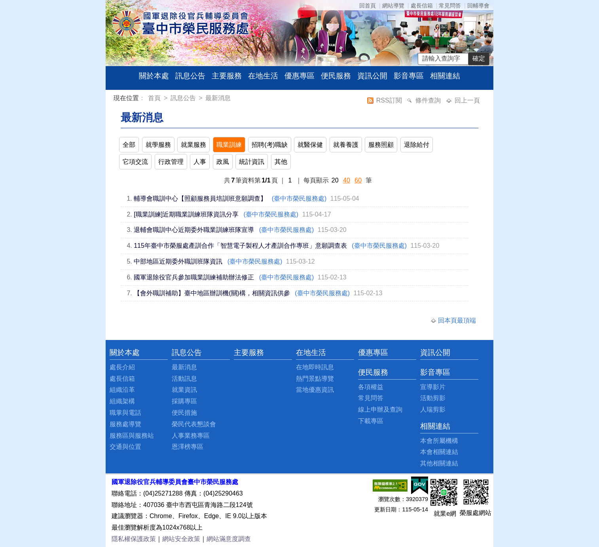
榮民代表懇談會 (194, 424)
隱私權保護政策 (134, 539)
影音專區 (409, 76)
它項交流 (135, 161)
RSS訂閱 (390, 100)
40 (346, 180)
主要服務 (227, 76)
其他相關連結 (439, 463)
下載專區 (370, 421)
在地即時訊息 (315, 367)
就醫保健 (310, 144)
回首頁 (367, 5)
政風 (222, 161)
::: (115, 99)
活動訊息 (184, 378)
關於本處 (154, 76)
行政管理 (171, 161)
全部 (129, 144)
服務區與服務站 (132, 435)
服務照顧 (381, 144)
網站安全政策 (181, 539)
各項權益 (370, 387)
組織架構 (122, 401)
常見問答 (450, 5)
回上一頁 (467, 100)
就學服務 (158, 144)
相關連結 (445, 76)
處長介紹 (122, 367)
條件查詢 (428, 100)
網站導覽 (393, 5)
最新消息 (218, 98)
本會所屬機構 (439, 440)
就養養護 (345, 144)
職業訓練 (229, 144)
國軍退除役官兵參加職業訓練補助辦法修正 (194, 277)
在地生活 (263, 76)
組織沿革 (122, 389)
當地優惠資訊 (315, 389)
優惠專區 (299, 76)
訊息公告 (190, 76)
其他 (281, 161)
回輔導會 (478, 5)
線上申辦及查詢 (380, 409)
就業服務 (193, 144)
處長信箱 (422, 5)
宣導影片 (432, 387)
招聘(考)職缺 (270, 144)
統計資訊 (251, 161)
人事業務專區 (191, 435)
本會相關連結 (439, 451)
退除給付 (416, 144)
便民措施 (184, 412)
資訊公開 (372, 76)
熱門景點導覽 (315, 378)
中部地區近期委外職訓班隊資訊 (178, 261)
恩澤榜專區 (187, 446)
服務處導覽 (125, 424)
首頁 (155, 98)
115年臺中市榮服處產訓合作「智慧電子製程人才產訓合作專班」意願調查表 (240, 245)
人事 (199, 161)
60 (358, 180)
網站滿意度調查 (229, 539)
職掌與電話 (125, 412)
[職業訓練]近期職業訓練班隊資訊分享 (186, 214)
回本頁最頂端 (457, 320)
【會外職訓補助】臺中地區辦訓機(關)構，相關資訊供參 (212, 293)
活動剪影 (432, 398)
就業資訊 (184, 389)
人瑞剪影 (432, 409)
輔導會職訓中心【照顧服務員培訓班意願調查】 (200, 198)
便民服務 (336, 76)
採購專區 (184, 401)
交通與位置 (125, 446)
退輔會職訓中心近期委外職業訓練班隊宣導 (194, 229)
